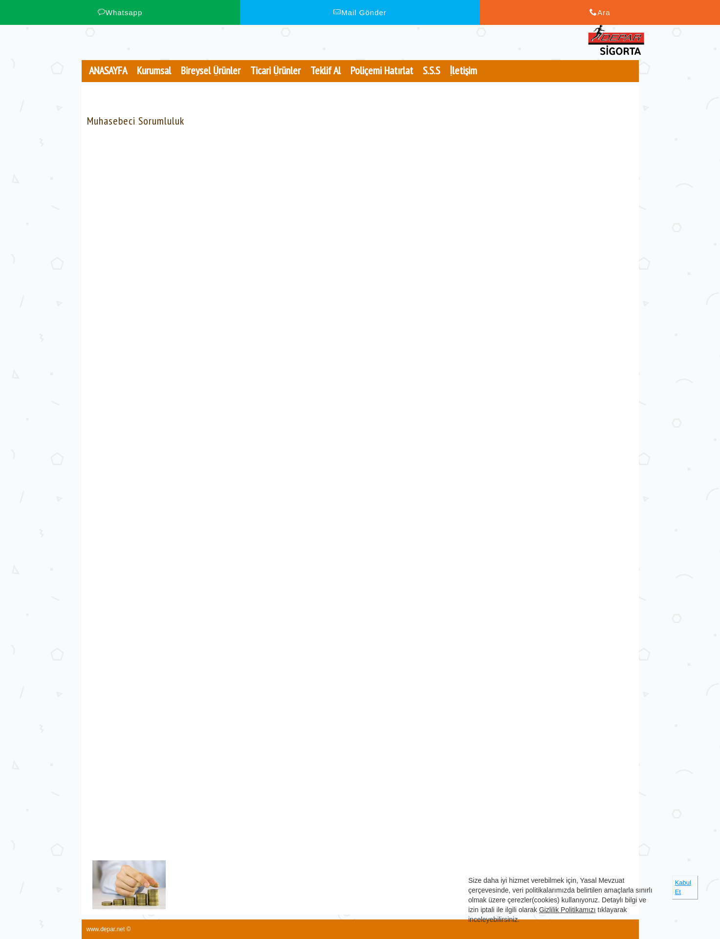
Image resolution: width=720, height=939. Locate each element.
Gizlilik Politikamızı (567, 910)
